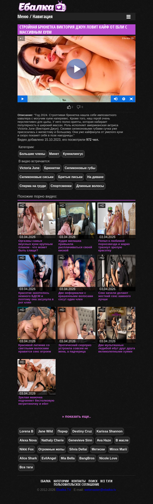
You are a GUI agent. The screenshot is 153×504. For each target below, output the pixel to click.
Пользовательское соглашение (76, 484)
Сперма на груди (33, 186)
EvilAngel (49, 458)
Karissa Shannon (110, 431)
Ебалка (46, 481)
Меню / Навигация (35, 16)
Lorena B (26, 431)
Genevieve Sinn (80, 440)
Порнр (63, 431)
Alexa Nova (28, 440)
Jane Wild (45, 431)
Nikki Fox (27, 449)
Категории (61, 481)
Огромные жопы (51, 449)
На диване (95, 177)
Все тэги (106, 481)
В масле (122, 440)
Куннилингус (73, 154)
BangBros (86, 458)
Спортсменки (61, 186)
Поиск (92, 481)
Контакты (79, 481)
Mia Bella (68, 458)
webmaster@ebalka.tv (100, 489)
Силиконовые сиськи (37, 177)
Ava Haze (104, 440)
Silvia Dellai (78, 449)
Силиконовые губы (80, 168)
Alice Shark (28, 458)
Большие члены (32, 154)
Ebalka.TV (63, 489)
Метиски (98, 449)
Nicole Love (108, 458)
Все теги (26, 467)
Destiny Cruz (82, 431)
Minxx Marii (118, 449)
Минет (54, 154)
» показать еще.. (76, 416)
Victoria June (29, 168)
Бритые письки (70, 177)
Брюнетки (52, 168)
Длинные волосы (90, 186)
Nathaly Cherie (52, 440)
